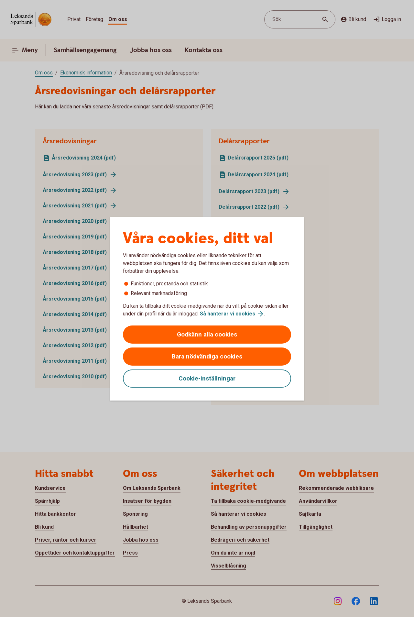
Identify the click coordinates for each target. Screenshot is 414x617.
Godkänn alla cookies (207, 334)
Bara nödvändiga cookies (207, 356)
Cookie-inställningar (207, 378)
